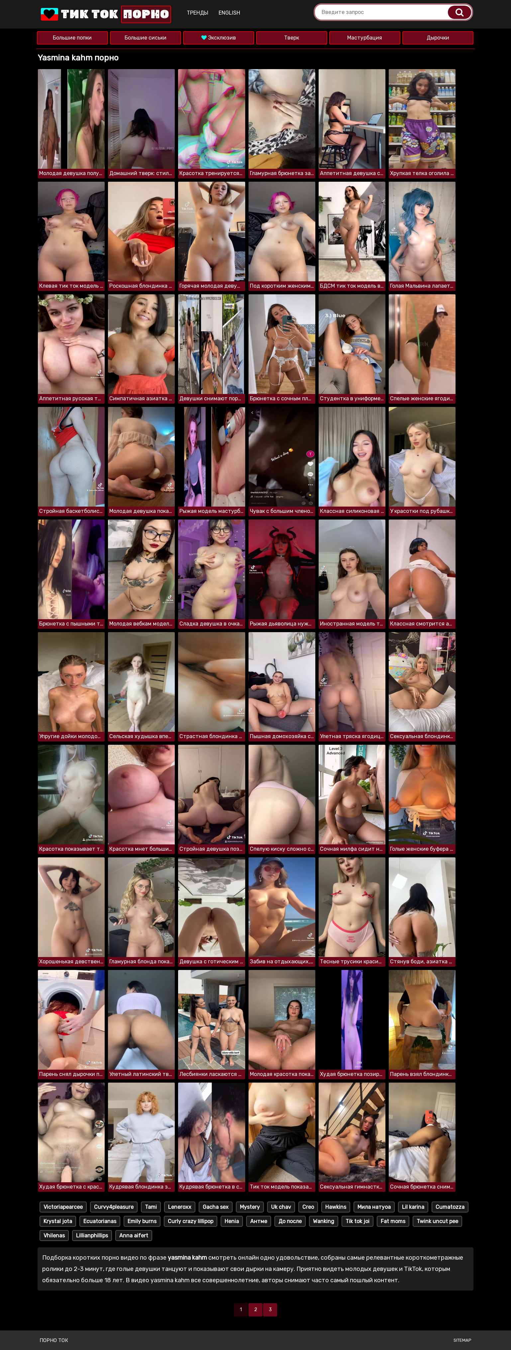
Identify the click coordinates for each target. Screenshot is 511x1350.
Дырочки (438, 38)
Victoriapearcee (63, 1207)
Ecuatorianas (99, 1221)
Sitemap (462, 1340)
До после (290, 1221)
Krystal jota (58, 1221)
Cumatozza (450, 1207)
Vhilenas (54, 1235)
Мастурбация (364, 38)
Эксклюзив (218, 38)
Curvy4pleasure (114, 1207)
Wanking (323, 1221)
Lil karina (413, 1207)
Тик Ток (105, 14)
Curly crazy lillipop (190, 1221)
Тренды (197, 13)
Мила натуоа (374, 1207)
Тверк (291, 38)
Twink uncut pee (437, 1221)
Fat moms (393, 1221)
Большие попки (72, 38)
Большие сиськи (145, 38)
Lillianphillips (92, 1235)
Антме (258, 1221)
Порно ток (54, 1340)
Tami (151, 1207)
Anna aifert (133, 1235)
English (229, 13)
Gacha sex (216, 1207)
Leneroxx (179, 1207)
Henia (232, 1221)
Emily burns (142, 1221)
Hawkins (335, 1207)
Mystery (250, 1207)
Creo (308, 1207)
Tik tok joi (357, 1221)
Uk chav (281, 1207)
